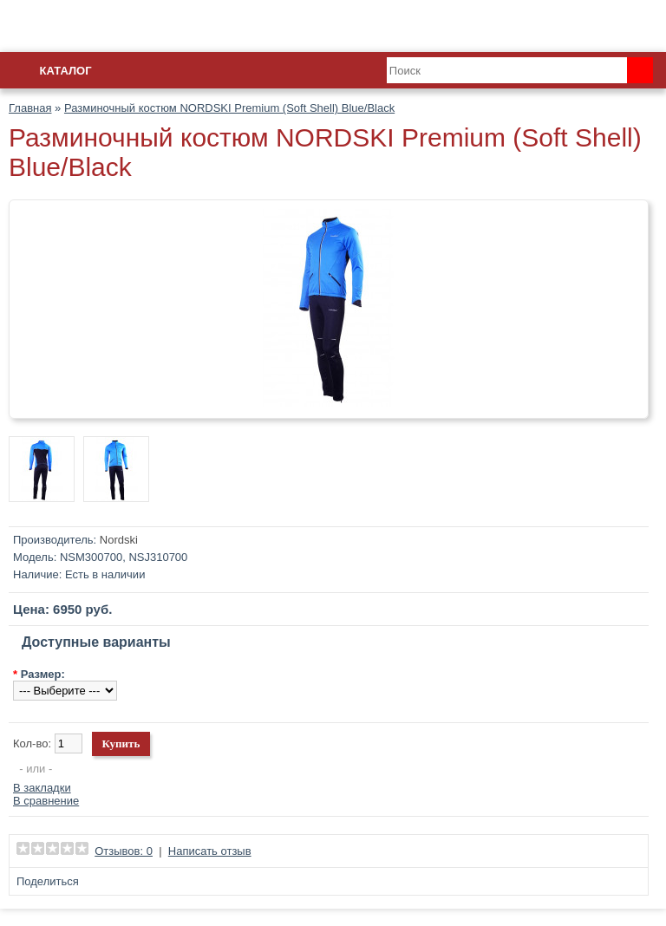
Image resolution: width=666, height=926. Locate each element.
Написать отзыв (209, 851)
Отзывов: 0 (124, 851)
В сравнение (46, 800)
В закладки (42, 787)
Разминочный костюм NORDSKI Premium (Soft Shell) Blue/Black (229, 107)
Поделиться (47, 881)
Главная (30, 107)
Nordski (119, 539)
